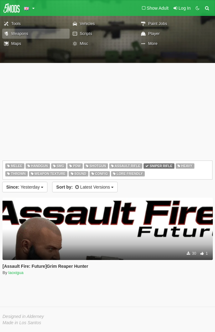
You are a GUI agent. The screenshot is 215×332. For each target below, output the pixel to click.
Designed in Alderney (23, 316)
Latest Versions (85, 187)
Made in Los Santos (21, 322)
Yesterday (24, 187)
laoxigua (15, 272)
